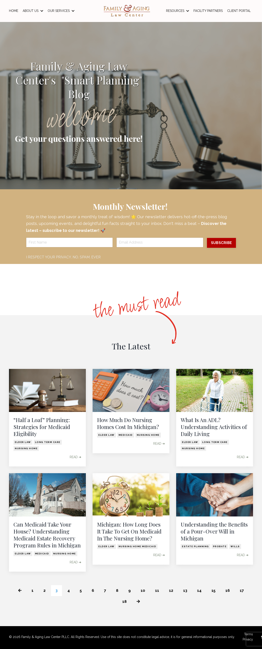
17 (243, 590)
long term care (47, 442)
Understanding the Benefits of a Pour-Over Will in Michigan (214, 531)
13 (185, 590)
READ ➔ (75, 457)
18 (124, 602)
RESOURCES (177, 11)
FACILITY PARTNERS (208, 11)
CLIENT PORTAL (239, 11)
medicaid (126, 435)
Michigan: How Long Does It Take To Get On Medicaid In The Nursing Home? (129, 531)
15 (214, 590)
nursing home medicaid (137, 546)
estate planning (195, 546)
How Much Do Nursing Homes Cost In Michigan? (128, 424)
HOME (13, 11)
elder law (23, 442)
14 (200, 590)
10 (143, 590)
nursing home (26, 448)
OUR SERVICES (61, 11)
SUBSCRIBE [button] (221, 243)
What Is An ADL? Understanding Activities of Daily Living (214, 427)
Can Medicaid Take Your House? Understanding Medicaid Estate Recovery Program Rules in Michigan (47, 535)
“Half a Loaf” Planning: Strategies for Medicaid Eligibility (41, 427)
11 (157, 590)
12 (171, 590)
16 (228, 590)
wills (235, 546)
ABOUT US (33, 11)
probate (220, 546)
